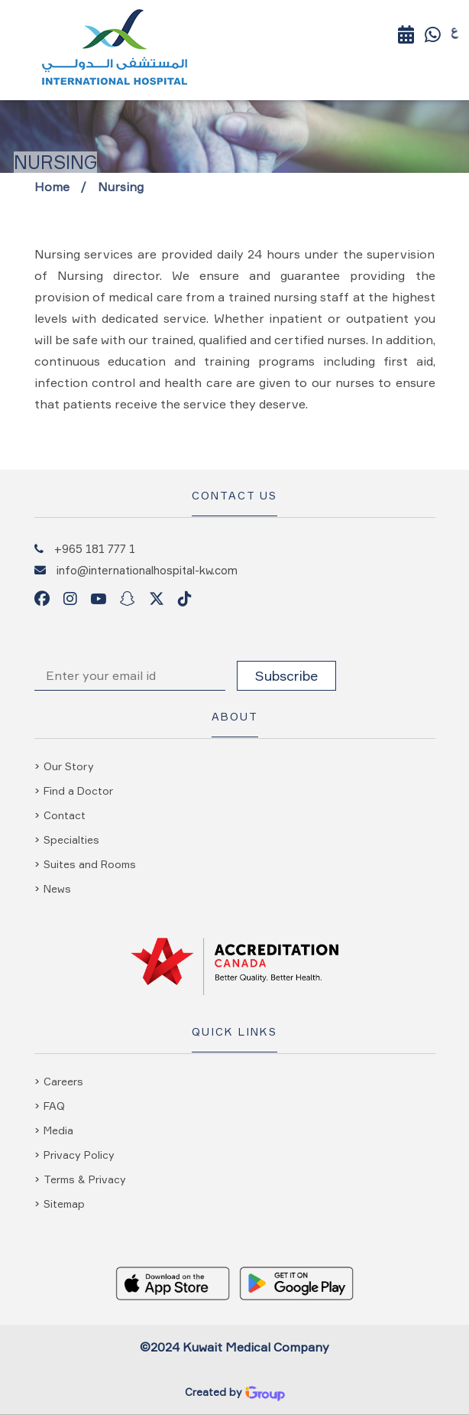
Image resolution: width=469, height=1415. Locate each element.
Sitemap (64, 1203)
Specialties (71, 839)
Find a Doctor (78, 790)
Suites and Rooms (90, 863)
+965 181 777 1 (94, 548)
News (57, 888)
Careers (63, 1081)
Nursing (121, 186)
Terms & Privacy (85, 1179)
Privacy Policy (79, 1154)
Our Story (69, 766)
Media (58, 1130)
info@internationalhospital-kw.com (147, 570)
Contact (65, 814)
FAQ (54, 1105)
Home (52, 186)
